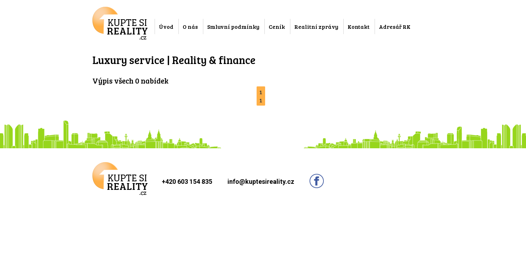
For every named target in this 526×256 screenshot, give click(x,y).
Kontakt (359, 26)
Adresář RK (394, 26)
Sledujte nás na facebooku (317, 181)
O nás (190, 26)
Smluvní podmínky (233, 26)
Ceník (277, 26)
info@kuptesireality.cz (260, 181)
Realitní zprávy (316, 26)
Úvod (166, 26)
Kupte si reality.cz (119, 23)
